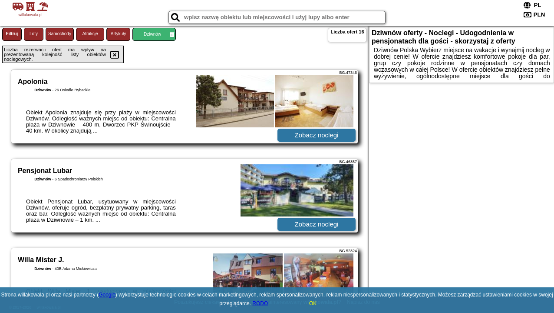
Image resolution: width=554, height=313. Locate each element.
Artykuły (118, 33)
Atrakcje (90, 33)
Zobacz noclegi (317, 135)
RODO (260, 303)
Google (107, 295)
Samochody (59, 33)
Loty (34, 33)
